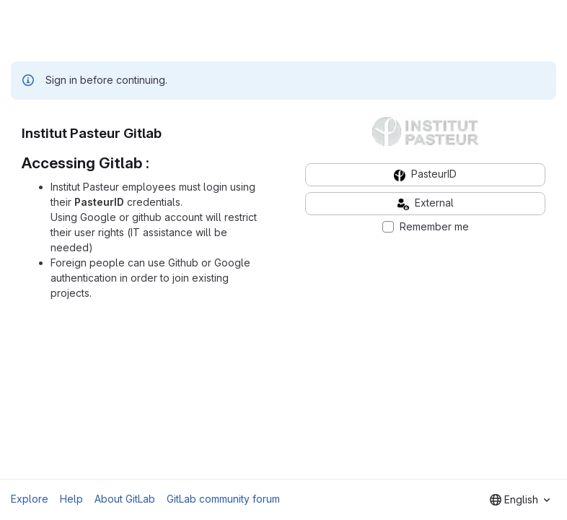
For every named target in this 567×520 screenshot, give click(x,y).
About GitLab (124, 499)
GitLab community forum (223, 499)
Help (71, 499)
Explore (29, 499)
